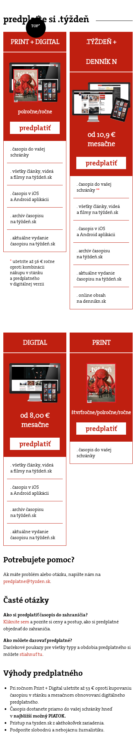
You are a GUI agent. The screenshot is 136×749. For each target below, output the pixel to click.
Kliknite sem (16, 622)
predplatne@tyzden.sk (26, 581)
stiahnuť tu (31, 654)
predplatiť (35, 128)
